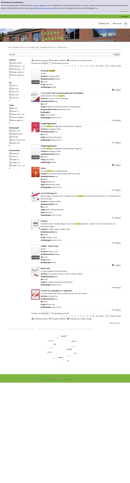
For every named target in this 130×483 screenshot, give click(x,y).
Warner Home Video (17, 114)
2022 (13, 98)
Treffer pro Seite (115, 66)
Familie (14, 159)
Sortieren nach (36, 63)
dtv (13, 108)
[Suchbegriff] (61, 54)
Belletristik (15, 134)
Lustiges (14, 163)
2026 (13, 86)
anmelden (124, 17)
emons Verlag (16, 117)
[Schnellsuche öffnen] (125, 24)
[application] (105, 24)
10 (87, 66)
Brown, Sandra (17, 75)
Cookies (36, 5)
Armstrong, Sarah (17, 66)
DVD (13, 137)
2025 (13, 89)
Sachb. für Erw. (17, 140)
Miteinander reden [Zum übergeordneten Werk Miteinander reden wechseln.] (63, 109)
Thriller (14, 153)
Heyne (14, 111)
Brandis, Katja (16, 72)
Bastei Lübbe (16, 120)
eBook (14, 131)
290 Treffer (99, 66)
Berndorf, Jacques (17, 69)
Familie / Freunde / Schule (17, 166)
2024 (13, 92)
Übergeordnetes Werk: (49, 109)
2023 (13, 95)
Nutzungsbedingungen (66, 379)
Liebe (13, 156)
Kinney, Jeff (15, 63)
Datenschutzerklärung (45, 8)
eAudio (14, 143)
